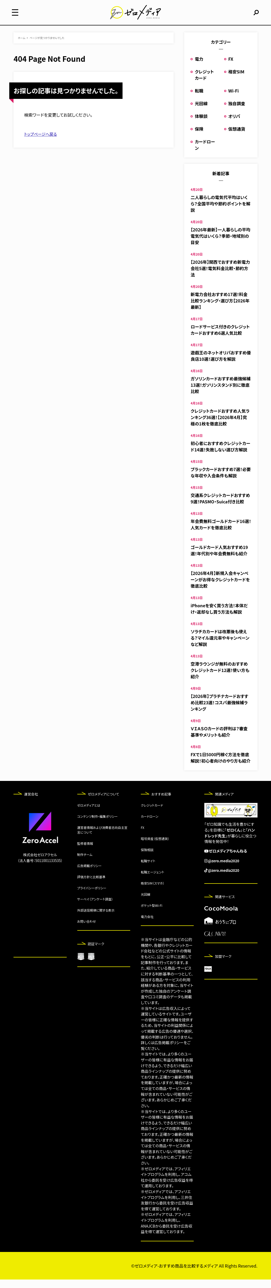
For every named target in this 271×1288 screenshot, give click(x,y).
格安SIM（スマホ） (152, 892)
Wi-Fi (233, 99)
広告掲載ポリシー (89, 874)
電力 (199, 67)
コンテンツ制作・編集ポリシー (97, 825)
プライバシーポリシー (91, 896)
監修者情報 (85, 852)
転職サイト (148, 869)
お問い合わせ (86, 930)
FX (230, 67)
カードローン (149, 825)
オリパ (234, 124)
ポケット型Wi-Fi (151, 914)
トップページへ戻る (42, 142)
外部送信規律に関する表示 (96, 919)
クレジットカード (204, 83)
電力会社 (147, 925)
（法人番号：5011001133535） (40, 869)
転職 (199, 99)
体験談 (201, 124)
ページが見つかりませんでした (47, 46)
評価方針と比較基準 (91, 885)
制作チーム (85, 863)
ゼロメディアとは (88, 814)
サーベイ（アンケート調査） (95, 907)
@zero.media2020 (225, 869)
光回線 (201, 112)
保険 (199, 137)
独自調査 (236, 112)
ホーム (21, 46)
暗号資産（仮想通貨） (155, 847)
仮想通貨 (236, 137)
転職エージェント (152, 880)
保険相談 (147, 858)
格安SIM (236, 80)
